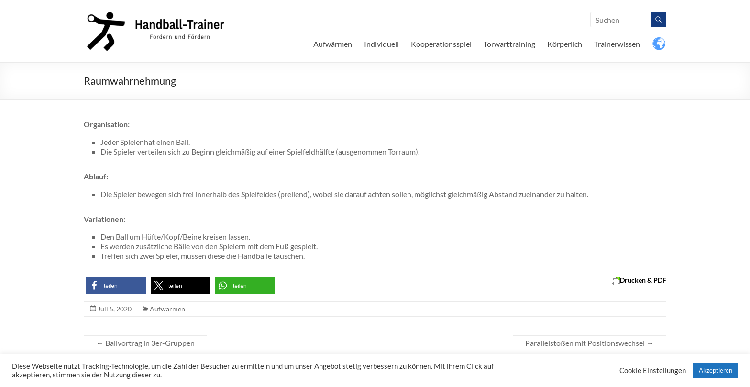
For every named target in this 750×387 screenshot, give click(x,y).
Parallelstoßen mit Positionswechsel (589, 342)
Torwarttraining (509, 43)
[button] (116, 285)
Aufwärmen (332, 43)
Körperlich (564, 43)
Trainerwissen (617, 43)
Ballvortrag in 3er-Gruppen (145, 342)
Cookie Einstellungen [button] (652, 370)
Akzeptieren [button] (715, 370)
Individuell (381, 43)
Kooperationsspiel (441, 43)
